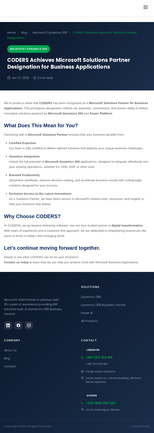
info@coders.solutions (98, 371)
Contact (10, 366)
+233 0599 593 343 (98, 403)
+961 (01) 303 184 (97, 364)
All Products (89, 321)
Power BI (87, 313)
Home (11, 33)
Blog (24, 33)
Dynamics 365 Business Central (103, 305)
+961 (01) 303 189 (96, 357)
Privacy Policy (141, 426)
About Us (10, 350)
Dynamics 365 (91, 297)
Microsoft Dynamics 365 (50, 33)
